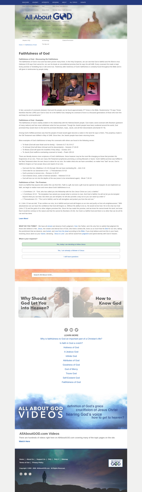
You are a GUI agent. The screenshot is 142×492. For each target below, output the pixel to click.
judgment (85, 234)
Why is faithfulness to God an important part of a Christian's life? (71, 339)
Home (21, 45)
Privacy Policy (37, 462)
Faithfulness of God (31, 45)
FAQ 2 (56, 459)
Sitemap (65, 459)
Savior (43, 234)
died (106, 229)
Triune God (71, 373)
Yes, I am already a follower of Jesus (71, 250)
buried (48, 231)
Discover (25, 2)
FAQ (49, 459)
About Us (30, 459)
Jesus (40, 229)
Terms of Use (24, 462)
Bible (83, 231)
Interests (45, 2)
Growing (55, 2)
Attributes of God (71, 360)
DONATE (83, 2)
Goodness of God (71, 365)
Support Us (40, 459)
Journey (35, 2)
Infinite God (71, 356)
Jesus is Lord (59, 234)
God (75, 226)
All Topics (73, 2)
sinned (49, 226)
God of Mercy (71, 369)
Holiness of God (71, 347)
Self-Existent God (71, 378)
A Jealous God (71, 352)
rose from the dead (62, 231)
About (64, 2)
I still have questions (71, 257)
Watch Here (24, 441)
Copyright (22, 468)
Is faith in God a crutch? (71, 343)
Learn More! (23, 218)
